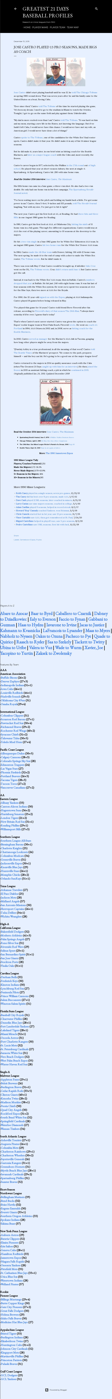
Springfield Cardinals (13, 1121)
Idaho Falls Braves (11, 1318)
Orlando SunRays (11, 878)
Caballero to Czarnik (73, 613)
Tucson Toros (9, 784)
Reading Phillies (10, 825)
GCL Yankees (8, 1379)
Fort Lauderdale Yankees (15, 1026)
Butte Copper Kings (12, 1303)
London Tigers (9, 818)
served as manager (38, 339)
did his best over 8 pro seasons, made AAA (42, 496)
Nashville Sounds (11, 696)
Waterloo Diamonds (12, 1125)
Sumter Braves (9, 1182)
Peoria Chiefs (8, 1106)
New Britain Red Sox (13, 822)
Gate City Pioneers (11, 1307)
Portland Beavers (10, 776)
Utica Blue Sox (9, 1277)
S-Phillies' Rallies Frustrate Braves (62, 437)
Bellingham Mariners (13, 1197)
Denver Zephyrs (10, 681)
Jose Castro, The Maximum (59, 179)
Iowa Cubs (7, 689)
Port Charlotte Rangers (14, 1041)
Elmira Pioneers (9, 1242)
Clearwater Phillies (11, 1019)
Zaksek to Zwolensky (54, 653)
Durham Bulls (9, 977)
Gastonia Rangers (11, 1163)
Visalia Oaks (7, 966)
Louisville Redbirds (12, 693)
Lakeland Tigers (10, 1030)
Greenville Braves (11, 859)
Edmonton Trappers (12, 765)
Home (26, 27)
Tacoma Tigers (9, 780)
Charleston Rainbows (13, 1151)
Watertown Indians (12, 1280)
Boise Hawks (8, 1204)
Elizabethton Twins (12, 1341)
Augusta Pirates (10, 1144)
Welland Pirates (9, 1284)
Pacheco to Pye (78, 636)
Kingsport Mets (10, 1352)
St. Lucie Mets (9, 1045)
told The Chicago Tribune (84, 92)
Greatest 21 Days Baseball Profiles (48, 12)
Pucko (39, 540)
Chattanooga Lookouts (14, 852)
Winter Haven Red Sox (14, 1064)
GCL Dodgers (9, 1375)
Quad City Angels (11, 1110)
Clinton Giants (9, 1095)
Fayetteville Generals (12, 1159)
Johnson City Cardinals (14, 1349)
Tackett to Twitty (89, 642)
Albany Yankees (10, 803)
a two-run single (29, 241)
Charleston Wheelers (13, 1155)
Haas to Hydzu (30, 625)
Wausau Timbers (10, 1129)
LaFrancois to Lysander (62, 630)
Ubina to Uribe (13, 647)
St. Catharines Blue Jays (14, 1273)
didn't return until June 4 (68, 269)
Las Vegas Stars (9, 768)
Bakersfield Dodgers (12, 931)
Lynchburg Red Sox (12, 988)
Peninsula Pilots (10, 992)
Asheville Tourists (11, 1140)
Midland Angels (10, 901)
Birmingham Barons (12, 844)
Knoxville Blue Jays (12, 867)
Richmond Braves (11, 727)
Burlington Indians (12, 1337)
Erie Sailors (7, 1246)
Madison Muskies (11, 1102)
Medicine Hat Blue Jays (14, 1322)
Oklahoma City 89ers (13, 700)
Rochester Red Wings (13, 731)
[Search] (96, 8)
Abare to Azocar (14, 613)
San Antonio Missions (13, 905)
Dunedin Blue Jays (11, 1022)
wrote (72, 325)
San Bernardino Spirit (13, 954)
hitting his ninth (80, 224)
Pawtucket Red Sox (12, 723)
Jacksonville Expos (11, 863)
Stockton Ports (9, 962)
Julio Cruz (91, 266)
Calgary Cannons (11, 757)
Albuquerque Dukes (13, 753)
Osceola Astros (9, 1038)
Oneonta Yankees (11, 1265)
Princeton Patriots (11, 1360)
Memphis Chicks (10, 875)
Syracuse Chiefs (10, 734)
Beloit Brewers (9, 1083)
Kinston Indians (10, 985)
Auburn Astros (10, 1235)
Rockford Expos (10, 1113)
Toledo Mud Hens (11, 742)
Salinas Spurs (8, 950)
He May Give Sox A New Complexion (54, 441)
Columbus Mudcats (12, 856)
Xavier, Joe (93, 647)
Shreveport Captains (12, 909)
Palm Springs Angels (12, 939)
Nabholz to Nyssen (16, 636)
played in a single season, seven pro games (43, 493)
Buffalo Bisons (9, 677)
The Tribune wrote (30, 259)
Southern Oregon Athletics (16, 1216)
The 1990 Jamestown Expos (59, 453)
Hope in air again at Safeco (50, 448)
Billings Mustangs (11, 1299)
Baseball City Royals (12, 1015)
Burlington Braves (11, 1087)
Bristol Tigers (8, 1333)
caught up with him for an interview (59, 366)
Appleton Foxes (10, 1079)
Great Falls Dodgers (12, 1311)
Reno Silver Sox (9, 943)
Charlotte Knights (11, 848)
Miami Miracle (9, 1034)
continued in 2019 (79, 370)
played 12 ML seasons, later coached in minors (44, 500)
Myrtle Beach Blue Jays (14, 1170)
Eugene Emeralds (11, 1208)
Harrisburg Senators (12, 814)
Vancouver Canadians (13, 787)
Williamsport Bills (11, 829)
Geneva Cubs (8, 1250)
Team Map (72, 27)
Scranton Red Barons (13, 719)
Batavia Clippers (10, 1239)
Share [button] (16, 535)
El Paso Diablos (9, 894)
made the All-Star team (40, 252)
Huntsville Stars (10, 871)
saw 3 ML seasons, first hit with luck (42, 524)
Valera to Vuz (40, 647)
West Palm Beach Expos (14, 1060)
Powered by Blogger (56, 1390)
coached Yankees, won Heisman (42, 510)
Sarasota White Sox (11, 1053)
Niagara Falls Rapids (12, 1261)
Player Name (39, 27)
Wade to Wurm (68, 647)
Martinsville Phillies (12, 1356)
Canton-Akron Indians (14, 806)
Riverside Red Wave (12, 947)
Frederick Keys (9, 981)
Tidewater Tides (10, 738)
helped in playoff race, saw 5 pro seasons (45, 521)
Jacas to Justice (91, 625)
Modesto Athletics (11, 935)
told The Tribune (47, 106)
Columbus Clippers (12, 715)
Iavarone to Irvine (61, 625)
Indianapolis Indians (12, 685)
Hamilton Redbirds (12, 1254)
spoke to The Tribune (32, 137)
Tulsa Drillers (8, 913)
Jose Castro (20, 92)
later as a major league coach (42, 155)
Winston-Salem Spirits (13, 1004)
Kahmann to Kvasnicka (20, 630)
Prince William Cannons (15, 996)
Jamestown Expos (27, 540)
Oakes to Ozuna (48, 636)
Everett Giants (9, 1212)
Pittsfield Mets (9, 1269)
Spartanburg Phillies (12, 1178)
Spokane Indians (10, 1220)
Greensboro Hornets (13, 1167)
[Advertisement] (56, 569)
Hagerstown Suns (11, 810)
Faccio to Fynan (72, 619)
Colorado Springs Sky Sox (15, 761)
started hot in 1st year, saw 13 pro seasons (43, 514)
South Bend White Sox (14, 1117)
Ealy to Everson (43, 619)
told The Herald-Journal (85, 203)
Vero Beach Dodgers (12, 1057)
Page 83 (71, 444)
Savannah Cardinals (12, 1174)
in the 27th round (75, 165)
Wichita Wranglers (11, 916)
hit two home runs (52, 245)
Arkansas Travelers (11, 890)
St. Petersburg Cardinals (14, 1049)
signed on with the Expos (52, 297)
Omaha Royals (9, 704)
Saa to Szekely (59, 642)
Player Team (56, 27)
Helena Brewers (10, 1314)
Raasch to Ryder (30, 642)
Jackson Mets (8, 897)
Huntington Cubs (11, 1345)
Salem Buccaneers (11, 1000)
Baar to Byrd (41, 613)
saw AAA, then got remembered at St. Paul (44, 517)
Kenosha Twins (9, 1098)
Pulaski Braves (9, 1364)
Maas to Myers (97, 630)
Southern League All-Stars (16, 840)
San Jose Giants (9, 958)
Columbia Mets (9, 1148)
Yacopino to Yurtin (16, 653)
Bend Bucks (8, 1201)
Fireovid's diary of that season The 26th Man (57, 311)
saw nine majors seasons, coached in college (44, 503)
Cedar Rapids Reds (12, 1091)
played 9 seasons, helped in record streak (43, 507)
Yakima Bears (8, 1223)
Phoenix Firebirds (11, 772)
